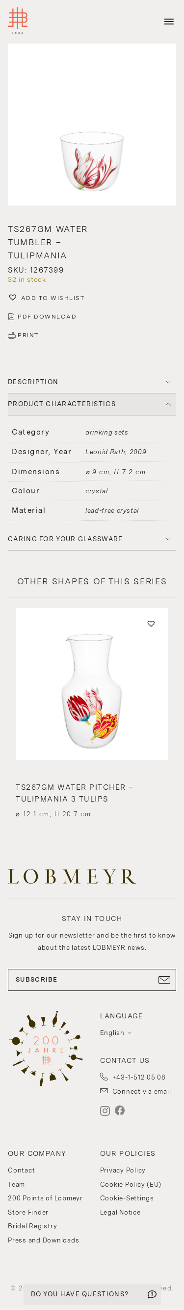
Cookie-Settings (127, 1198)
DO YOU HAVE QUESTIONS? (80, 1294)
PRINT (28, 335)
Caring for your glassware (65, 539)
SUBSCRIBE (92, 979)
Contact (21, 1170)
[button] (92, 126)
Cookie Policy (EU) (131, 1184)
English (112, 1032)
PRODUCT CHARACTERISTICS (62, 404)
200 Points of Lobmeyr (45, 1198)
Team (16, 1184)
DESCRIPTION (33, 382)
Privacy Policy (123, 1170)
